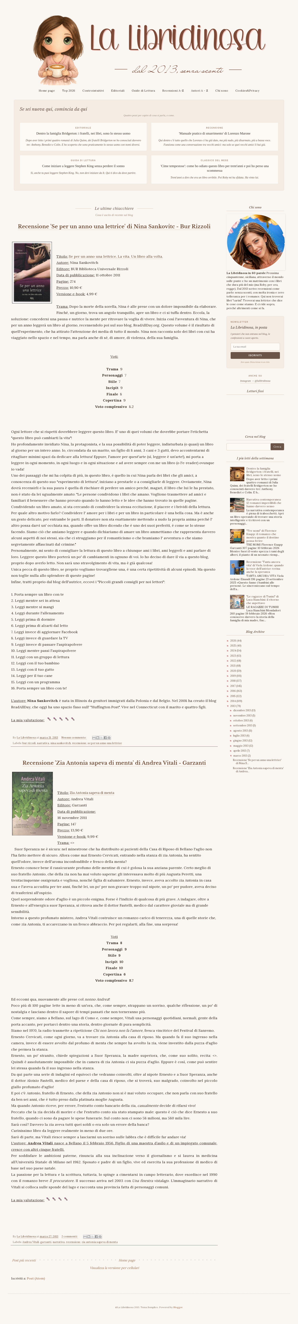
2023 (233, 655)
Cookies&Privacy (247, 90)
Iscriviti (255, 355)
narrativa (43, 750)
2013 (233, 706)
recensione (79, 750)
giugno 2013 (240, 740)
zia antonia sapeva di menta (100, 1249)
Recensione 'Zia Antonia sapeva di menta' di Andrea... (258, 770)
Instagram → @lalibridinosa (255, 380)
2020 (233, 671)
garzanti (45, 1249)
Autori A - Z (199, 90)
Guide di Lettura (143, 90)
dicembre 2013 (242, 710)
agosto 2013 (241, 730)
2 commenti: (70, 1243)
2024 (233, 650)
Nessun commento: (74, 745)
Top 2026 (68, 90)
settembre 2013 (243, 725)
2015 (233, 696)
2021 (233, 665)
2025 (233, 645)
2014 (233, 701)
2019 (233, 675)
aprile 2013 (240, 750)
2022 (233, 660)
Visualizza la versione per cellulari (114, 1275)
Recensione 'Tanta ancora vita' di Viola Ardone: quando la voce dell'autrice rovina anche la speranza (265, 567)
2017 (233, 686)
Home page (47, 90)
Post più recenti (24, 1268)
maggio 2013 (241, 745)
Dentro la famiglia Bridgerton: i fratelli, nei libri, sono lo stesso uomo (263, 472)
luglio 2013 (239, 735)
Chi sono (221, 90)
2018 (233, 680)
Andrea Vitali (30, 1249)
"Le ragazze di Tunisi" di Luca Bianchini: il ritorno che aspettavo (262, 600)
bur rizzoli (29, 750)
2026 (233, 640)
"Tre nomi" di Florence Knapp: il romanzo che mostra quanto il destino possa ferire (262, 535)
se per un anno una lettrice (105, 750)
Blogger (177, 1314)
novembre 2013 (242, 715)
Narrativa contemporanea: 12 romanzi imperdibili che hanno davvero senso (263, 503)
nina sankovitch (60, 750)
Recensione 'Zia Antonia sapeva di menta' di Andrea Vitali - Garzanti (114, 770)
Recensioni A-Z (173, 90)
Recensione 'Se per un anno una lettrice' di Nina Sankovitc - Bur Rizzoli (114, 230)
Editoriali (117, 90)
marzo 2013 (240, 755)
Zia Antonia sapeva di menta (94, 800)
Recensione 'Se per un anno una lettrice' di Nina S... (257, 761)
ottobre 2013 (241, 720)
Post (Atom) (36, 1286)
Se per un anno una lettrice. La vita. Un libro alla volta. (116, 263)
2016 (233, 691)
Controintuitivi (93, 90)
